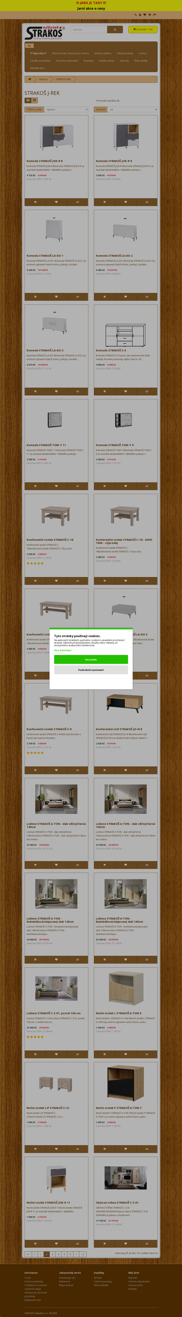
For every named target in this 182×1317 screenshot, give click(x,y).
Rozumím (91, 659)
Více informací (62, 650)
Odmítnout (91, 680)
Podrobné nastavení (91, 669)
